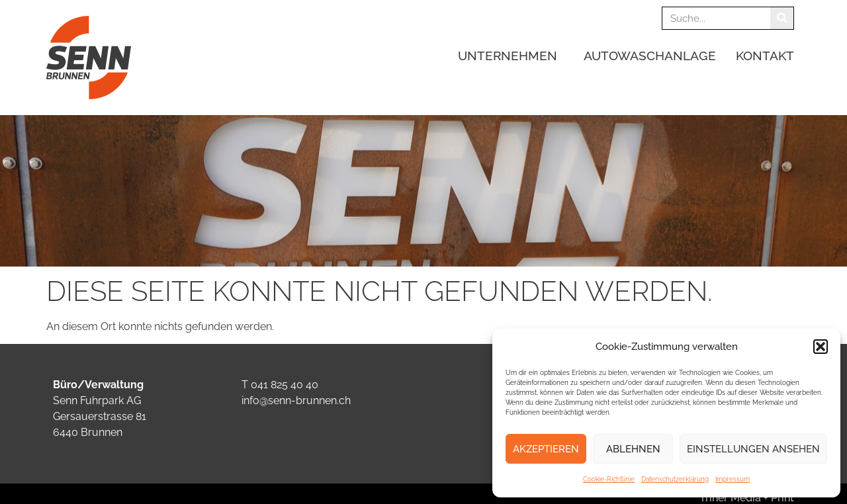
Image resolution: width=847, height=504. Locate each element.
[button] (820, 346)
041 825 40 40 (284, 384)
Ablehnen (633, 449)
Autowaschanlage (650, 55)
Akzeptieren (546, 449)
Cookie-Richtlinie (609, 479)
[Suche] (781, 18)
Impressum (732, 479)
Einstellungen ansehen (753, 449)
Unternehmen (511, 55)
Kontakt (765, 55)
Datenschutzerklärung (675, 479)
